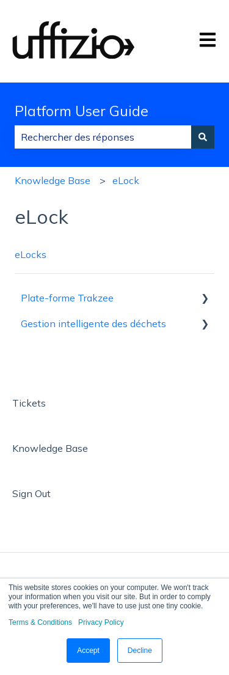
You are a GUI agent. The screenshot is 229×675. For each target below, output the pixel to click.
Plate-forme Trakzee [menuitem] (67, 298)
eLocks (30, 254)
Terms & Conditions (40, 622)
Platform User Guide (81, 111)
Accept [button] (88, 650)
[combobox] (103, 137)
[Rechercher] (202, 137)
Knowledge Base (52, 180)
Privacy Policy (101, 622)
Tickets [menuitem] (29, 403)
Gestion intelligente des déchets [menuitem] (93, 323)
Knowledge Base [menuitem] (50, 448)
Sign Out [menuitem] (31, 493)
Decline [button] (140, 650)
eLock (125, 180)
